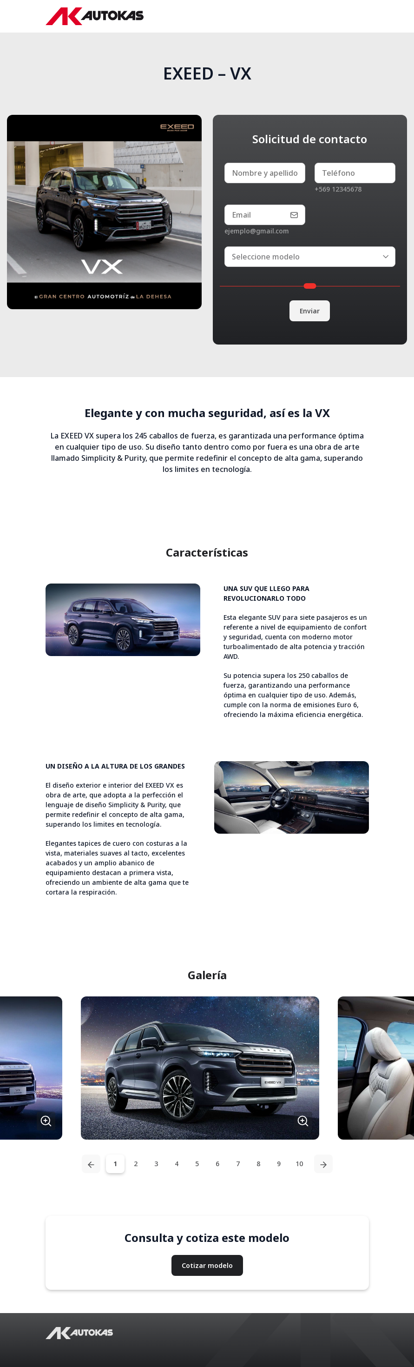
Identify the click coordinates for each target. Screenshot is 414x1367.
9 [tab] (279, 1163)
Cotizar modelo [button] (207, 1265)
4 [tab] (176, 1163)
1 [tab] (115, 1163)
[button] (200, 1068)
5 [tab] (197, 1163)
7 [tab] (238, 1163)
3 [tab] (156, 1163)
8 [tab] (258, 1163)
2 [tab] (136, 1163)
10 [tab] (299, 1163)
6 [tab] (217, 1163)
